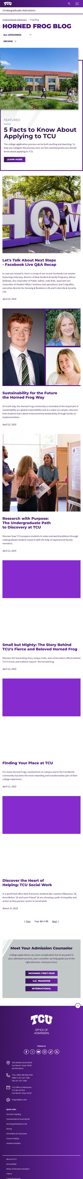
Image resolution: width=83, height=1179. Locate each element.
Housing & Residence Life (16, 1124)
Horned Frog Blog (13, 1114)
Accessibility (11, 1164)
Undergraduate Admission (19, 10)
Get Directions (17, 1068)
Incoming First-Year (41, 973)
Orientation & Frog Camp (16, 1133)
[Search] (69, 3)
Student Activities (13, 1143)
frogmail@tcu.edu (19, 1099)
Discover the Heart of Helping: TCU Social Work (27, 882)
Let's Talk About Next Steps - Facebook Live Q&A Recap (29, 262)
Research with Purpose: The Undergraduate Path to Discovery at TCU (26, 522)
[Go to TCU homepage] (8, 4)
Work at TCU (11, 1159)
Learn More (14, 159)
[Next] (55, 921)
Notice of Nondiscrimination (17, 1169)
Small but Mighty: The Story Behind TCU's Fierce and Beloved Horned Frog (39, 646)
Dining (9, 1128)
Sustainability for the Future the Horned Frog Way (29, 395)
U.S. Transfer (41, 981)
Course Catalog (12, 1138)
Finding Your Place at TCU (27, 763)
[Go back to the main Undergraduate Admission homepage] (41, 1024)
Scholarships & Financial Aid (18, 1119)
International (41, 988)
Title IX (9, 1173)
